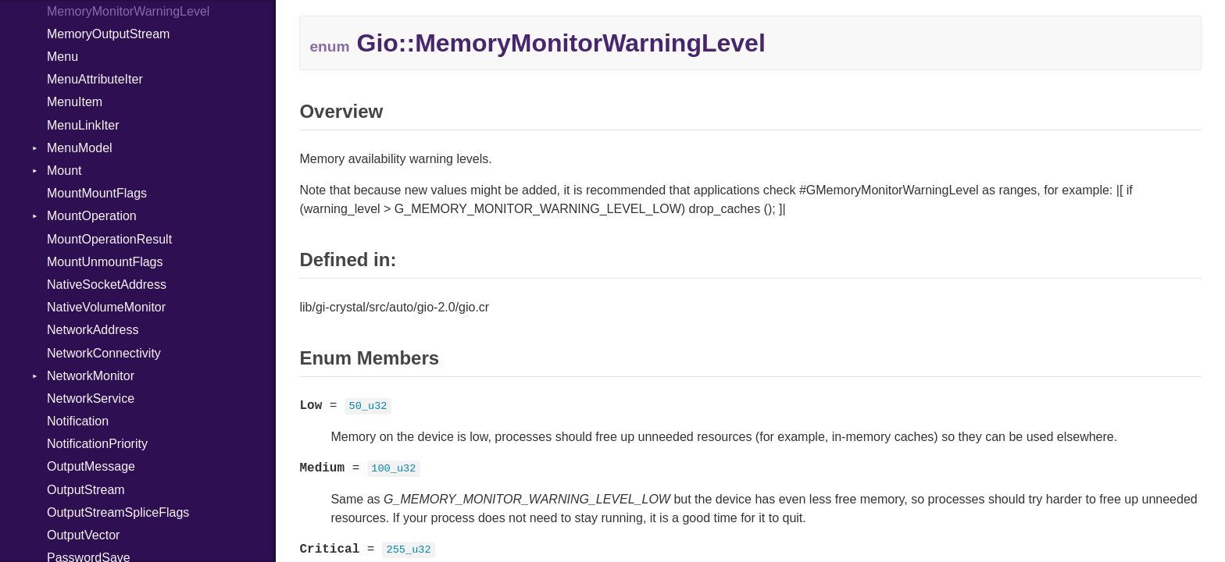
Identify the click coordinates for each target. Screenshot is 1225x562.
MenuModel (79, 148)
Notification (78, 421)
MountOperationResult (109, 239)
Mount (64, 170)
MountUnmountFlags (105, 262)
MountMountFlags (97, 193)
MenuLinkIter (83, 125)
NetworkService (90, 398)
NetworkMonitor (90, 375)
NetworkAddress (92, 329)
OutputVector (83, 535)
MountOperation (92, 215)
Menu (62, 56)
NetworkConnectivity (104, 353)
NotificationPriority (97, 443)
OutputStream (86, 489)
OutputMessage (91, 466)
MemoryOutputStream (108, 34)
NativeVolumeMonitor (106, 307)
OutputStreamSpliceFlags (118, 512)
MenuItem (74, 101)
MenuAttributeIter (95, 79)
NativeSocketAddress (106, 284)
